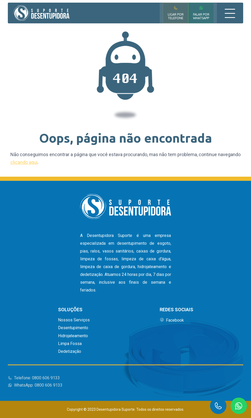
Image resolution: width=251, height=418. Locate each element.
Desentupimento (73, 328)
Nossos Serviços (74, 320)
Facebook (172, 320)
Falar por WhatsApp (201, 13)
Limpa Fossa (70, 343)
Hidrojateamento (73, 336)
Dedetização (69, 351)
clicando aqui (23, 162)
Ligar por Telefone (176, 13)
